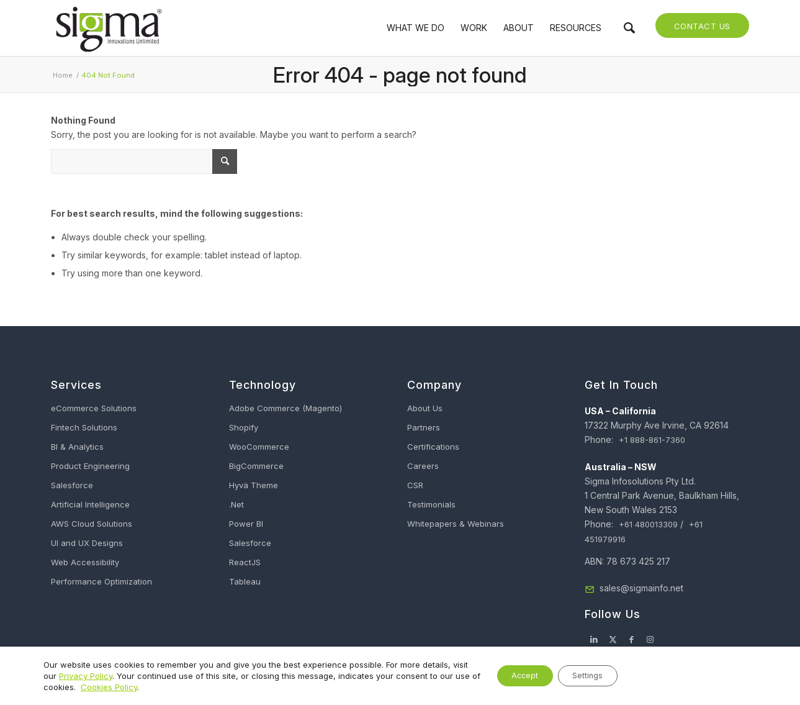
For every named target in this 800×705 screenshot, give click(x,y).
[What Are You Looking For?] (144, 161)
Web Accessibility (85, 562)
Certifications (433, 447)
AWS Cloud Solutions (91, 524)
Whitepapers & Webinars (455, 524)
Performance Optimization (101, 581)
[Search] (629, 28)
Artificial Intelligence (90, 504)
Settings (581, 675)
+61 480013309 (648, 524)
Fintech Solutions (84, 427)
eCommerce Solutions (94, 408)
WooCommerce (259, 447)
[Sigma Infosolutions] (108, 28)
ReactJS (245, 562)
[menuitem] (415, 28)
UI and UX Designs (87, 543)
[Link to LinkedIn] (594, 639)
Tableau (245, 581)
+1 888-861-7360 (652, 440)
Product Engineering (90, 466)
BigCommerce (256, 466)
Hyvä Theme (253, 485)
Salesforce (72, 485)
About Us (425, 408)
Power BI (246, 524)
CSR (415, 485)
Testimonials (431, 504)
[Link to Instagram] (649, 639)
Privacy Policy (103, 676)
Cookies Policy (152, 687)
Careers (423, 466)
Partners (423, 427)
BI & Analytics (77, 447)
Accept (507, 675)
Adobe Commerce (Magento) (285, 408)
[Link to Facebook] (631, 639)
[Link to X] (612, 639)
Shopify (243, 427)
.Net (236, 504)
